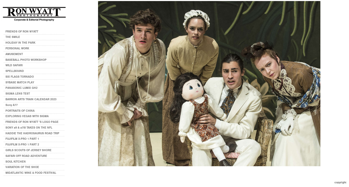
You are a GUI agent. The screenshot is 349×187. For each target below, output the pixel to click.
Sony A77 (11, 105)
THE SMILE (12, 37)
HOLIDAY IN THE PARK (20, 42)
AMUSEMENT (14, 54)
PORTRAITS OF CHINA (20, 110)
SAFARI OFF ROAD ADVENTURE (26, 156)
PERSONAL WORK (19, 48)
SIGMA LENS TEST (17, 93)
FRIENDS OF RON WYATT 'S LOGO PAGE (32, 122)
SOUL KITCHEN (15, 161)
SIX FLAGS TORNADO (19, 76)
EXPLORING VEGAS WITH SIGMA (27, 116)
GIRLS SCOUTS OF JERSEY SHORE (28, 150)
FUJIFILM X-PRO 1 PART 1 (22, 139)
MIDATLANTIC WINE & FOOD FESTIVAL (30, 173)
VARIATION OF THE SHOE (22, 167)
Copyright (340, 182)
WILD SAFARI (14, 65)
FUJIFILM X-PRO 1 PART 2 (22, 144)
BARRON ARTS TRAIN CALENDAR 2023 (30, 99)
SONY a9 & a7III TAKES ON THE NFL (28, 127)
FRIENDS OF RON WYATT (21, 31)
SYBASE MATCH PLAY (19, 82)
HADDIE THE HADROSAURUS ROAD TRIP (32, 133)
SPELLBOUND (14, 71)
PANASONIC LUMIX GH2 (21, 88)
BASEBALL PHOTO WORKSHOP (26, 60)
